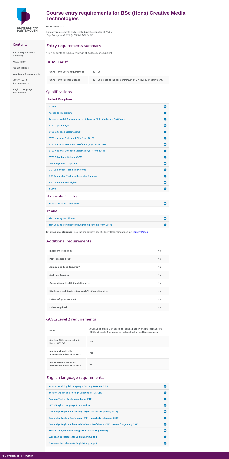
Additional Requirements (26, 73)
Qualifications (21, 67)
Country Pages (140, 231)
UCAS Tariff (19, 61)
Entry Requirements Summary (24, 54)
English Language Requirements (23, 91)
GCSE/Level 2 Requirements (21, 82)
